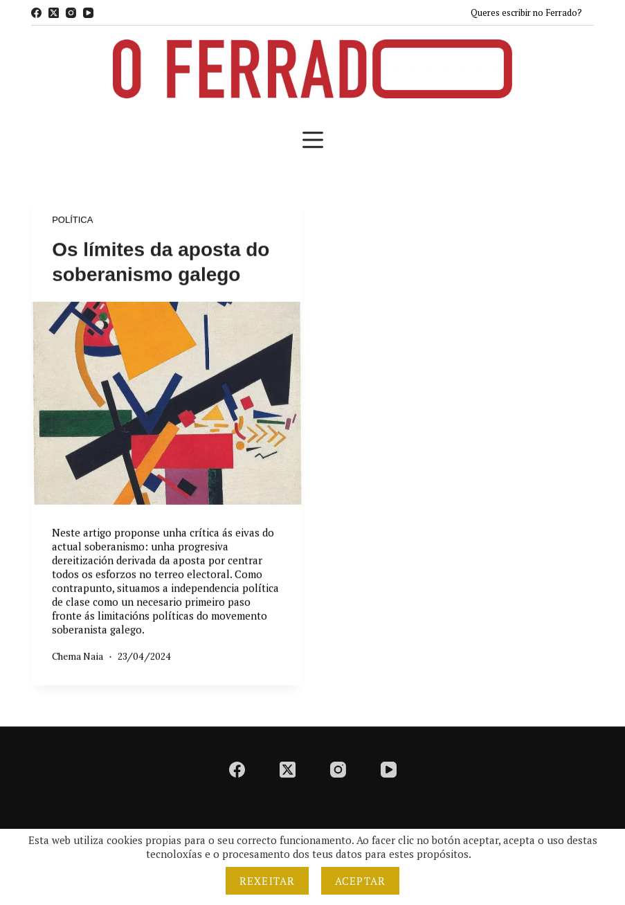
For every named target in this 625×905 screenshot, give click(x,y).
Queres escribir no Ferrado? (526, 12)
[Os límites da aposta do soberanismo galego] (166, 403)
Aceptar (360, 881)
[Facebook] (36, 13)
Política (72, 220)
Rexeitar (267, 881)
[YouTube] (88, 13)
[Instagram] (71, 13)
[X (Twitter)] (53, 13)
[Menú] (312, 139)
